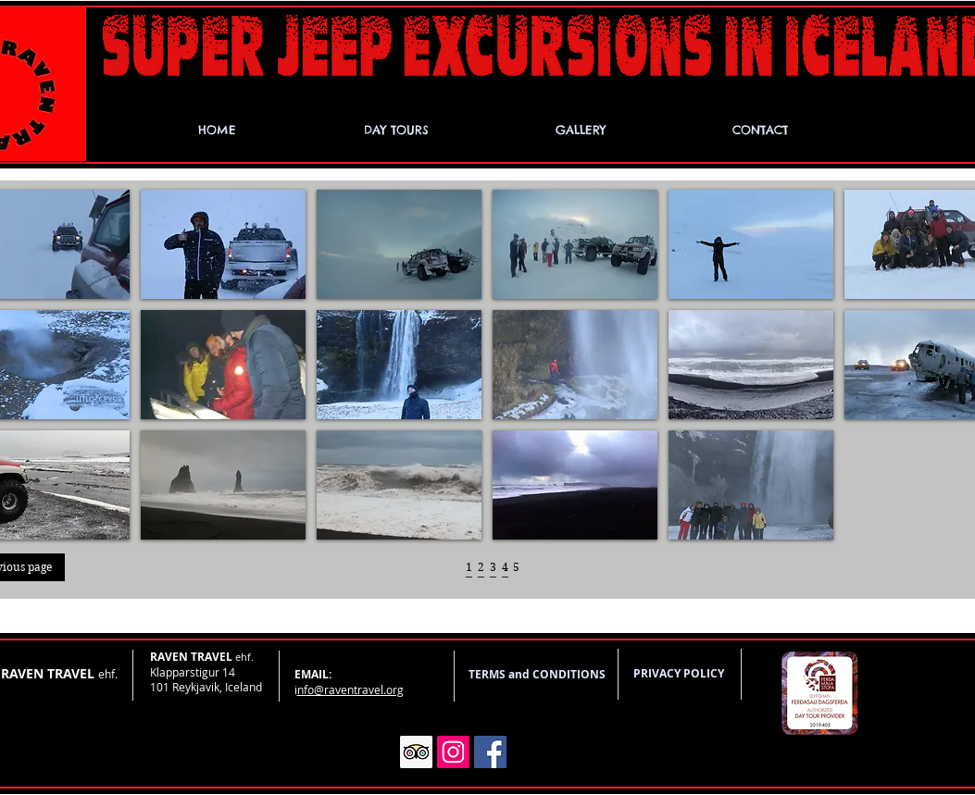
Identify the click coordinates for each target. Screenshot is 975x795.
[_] (469, 582)
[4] (505, 568)
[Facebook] (490, 752)
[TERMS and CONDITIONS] (537, 674)
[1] (469, 567)
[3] (493, 567)
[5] (516, 568)
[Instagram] (453, 752)
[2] (481, 568)
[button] (223, 244)
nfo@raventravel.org (350, 689)
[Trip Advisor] (416, 752)
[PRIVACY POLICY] (679, 674)
